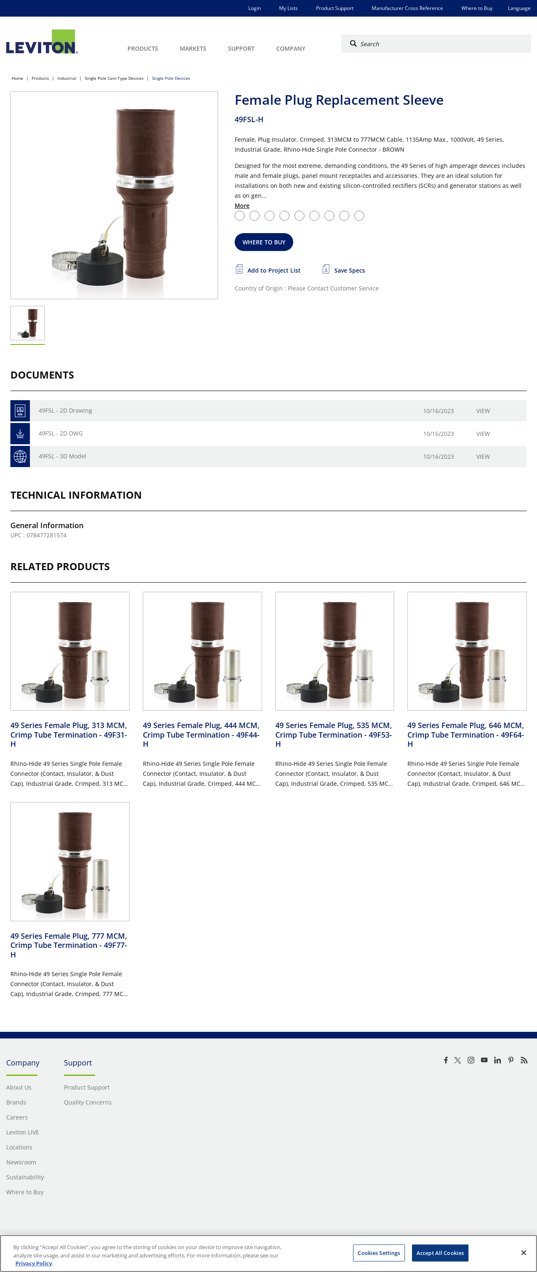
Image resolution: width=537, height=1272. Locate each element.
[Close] (524, 1252)
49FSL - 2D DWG (61, 433)
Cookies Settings (379, 1252)
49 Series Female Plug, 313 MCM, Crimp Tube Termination (68, 734)
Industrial (66, 78)
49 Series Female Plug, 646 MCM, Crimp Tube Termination (465, 734)
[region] (268, 1253)
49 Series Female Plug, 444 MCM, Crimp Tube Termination (201, 734)
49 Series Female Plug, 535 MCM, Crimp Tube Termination (333, 734)
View (483, 411)
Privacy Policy (33, 1263)
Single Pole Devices (171, 78)
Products (40, 78)
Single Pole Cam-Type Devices (114, 78)
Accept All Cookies (440, 1252)
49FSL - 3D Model (62, 456)
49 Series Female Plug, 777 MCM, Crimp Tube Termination (68, 945)
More (242, 205)
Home (17, 78)
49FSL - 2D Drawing (65, 410)
